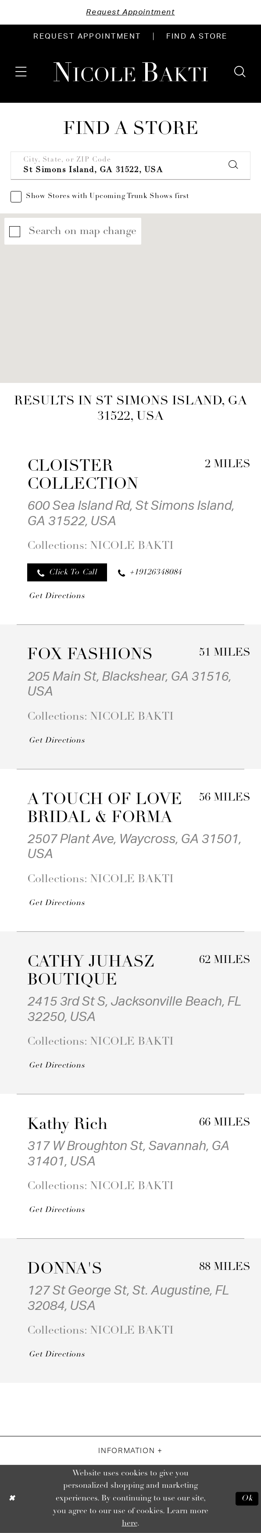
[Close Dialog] (12, 1498)
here (129, 1523)
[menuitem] (87, 36)
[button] (21, 71)
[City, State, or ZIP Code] (130, 165)
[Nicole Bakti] (130, 72)
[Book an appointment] (87, 36)
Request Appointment (130, 12)
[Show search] (240, 71)
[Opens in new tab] (56, 596)
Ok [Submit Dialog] (247, 1499)
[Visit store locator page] (197, 36)
